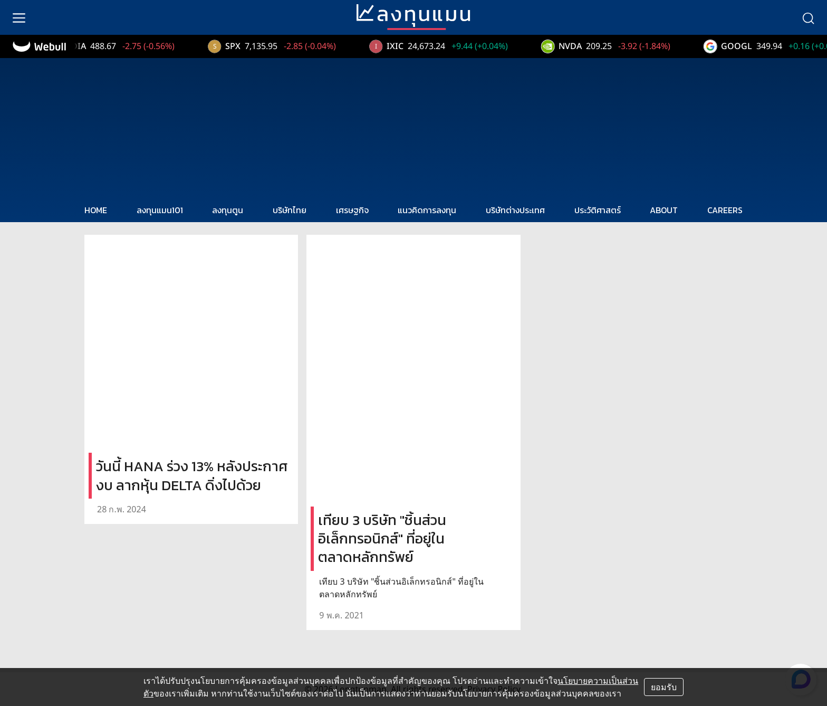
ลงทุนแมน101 (160, 210)
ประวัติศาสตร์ (597, 210)
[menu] (19, 17)
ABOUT (664, 210)
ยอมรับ (664, 687)
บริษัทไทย (289, 210)
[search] (808, 17)
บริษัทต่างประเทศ (515, 210)
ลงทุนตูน (227, 210)
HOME (95, 210)
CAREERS (725, 210)
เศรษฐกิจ (352, 210)
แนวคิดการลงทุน (427, 210)
